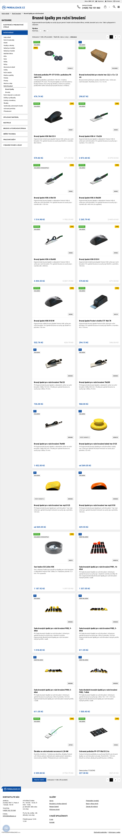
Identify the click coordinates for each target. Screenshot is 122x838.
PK (44, 31)
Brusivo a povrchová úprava (14, 128)
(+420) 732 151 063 (9, 810)
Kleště (5, 43)
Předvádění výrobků (92, 801)
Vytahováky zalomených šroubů (13, 106)
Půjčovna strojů (54, 809)
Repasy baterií (54, 806)
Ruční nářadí (5, 13)
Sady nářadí (7, 37)
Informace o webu (114, 832)
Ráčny (5, 64)
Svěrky (6, 70)
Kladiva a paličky (9, 75)
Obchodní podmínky (100, 832)
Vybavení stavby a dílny (12, 145)
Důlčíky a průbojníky (10, 98)
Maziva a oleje (8, 83)
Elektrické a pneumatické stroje (13, 26)
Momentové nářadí (9, 67)
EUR (93, 1)
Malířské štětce (8, 53)
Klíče (5, 56)
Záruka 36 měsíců (92, 806)
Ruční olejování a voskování (12, 95)
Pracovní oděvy (9, 139)
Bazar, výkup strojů (92, 803)
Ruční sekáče (8, 72)
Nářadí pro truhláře (9, 48)
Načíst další (39, 780)
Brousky (7, 92)
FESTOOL (35, 31)
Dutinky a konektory (10, 100)
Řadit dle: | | (65, 37)
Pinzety (6, 80)
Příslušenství (7, 111)
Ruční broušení (16, 13)
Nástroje (7, 123)
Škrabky (6, 103)
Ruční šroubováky (9, 40)
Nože (5, 59)
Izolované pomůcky (9, 108)
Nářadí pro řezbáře (9, 51)
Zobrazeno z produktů (42, 37)
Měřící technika (9, 134)
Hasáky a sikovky (9, 45)
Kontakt (117, 1)
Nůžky (5, 62)
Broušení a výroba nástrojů (58, 803)
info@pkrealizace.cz (9, 816)
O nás (51, 819)
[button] (107, 7)
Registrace (100, 1)
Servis (51, 801)
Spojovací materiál (11, 117)
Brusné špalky (9, 89)
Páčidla (6, 78)
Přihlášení (108, 1)
